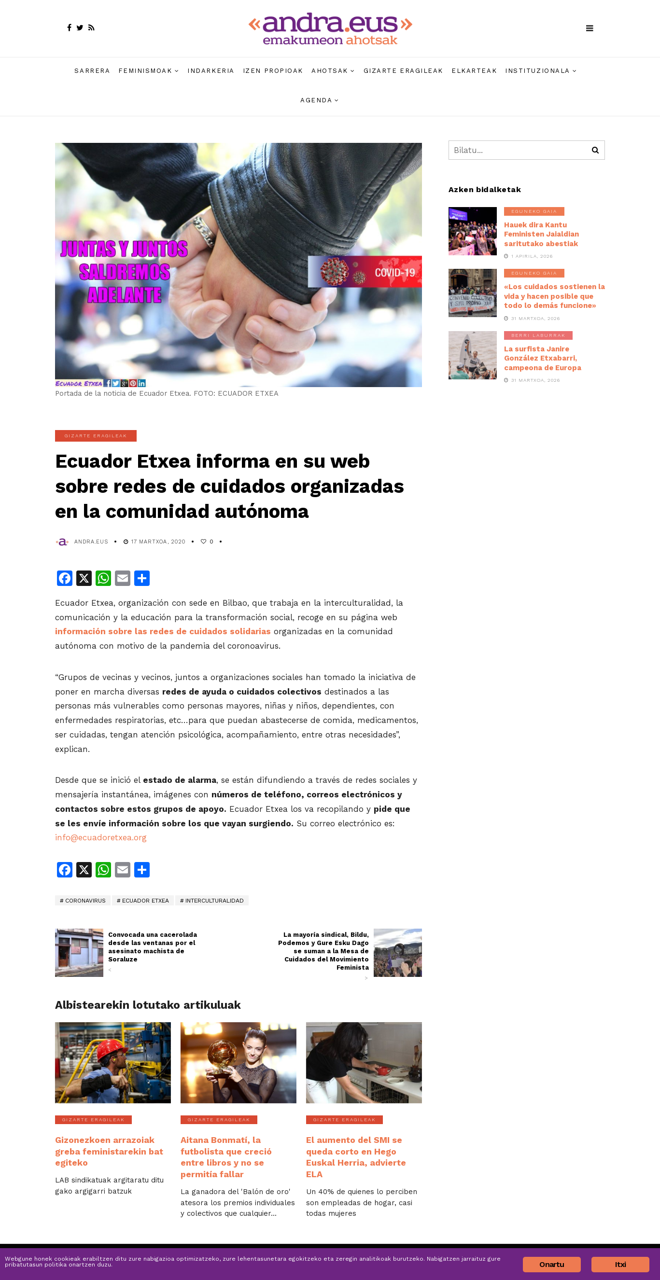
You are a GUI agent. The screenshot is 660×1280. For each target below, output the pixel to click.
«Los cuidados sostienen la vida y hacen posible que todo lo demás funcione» (554, 296)
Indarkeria (211, 70)
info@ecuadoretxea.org (101, 837)
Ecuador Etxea (145, 900)
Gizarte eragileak (404, 70)
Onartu (551, 1264)
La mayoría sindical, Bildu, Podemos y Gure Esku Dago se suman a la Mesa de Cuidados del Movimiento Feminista (322, 956)
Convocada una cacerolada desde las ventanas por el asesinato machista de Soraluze (155, 952)
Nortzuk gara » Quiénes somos (364, 1247)
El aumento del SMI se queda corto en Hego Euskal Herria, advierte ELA (362, 1149)
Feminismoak (145, 70)
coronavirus (85, 900)
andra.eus (91, 542)
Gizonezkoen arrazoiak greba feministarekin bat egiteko (112, 1144)
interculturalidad (214, 900)
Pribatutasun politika (517, 1247)
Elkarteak (474, 70)
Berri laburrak (538, 335)
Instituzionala (537, 70)
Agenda (316, 100)
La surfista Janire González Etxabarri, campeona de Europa (542, 358)
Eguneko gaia (534, 211)
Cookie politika (575, 1247)
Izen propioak (273, 70)
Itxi (620, 1264)
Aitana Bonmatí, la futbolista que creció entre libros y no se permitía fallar (238, 1149)
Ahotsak (329, 70)
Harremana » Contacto (447, 1247)
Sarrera (92, 70)
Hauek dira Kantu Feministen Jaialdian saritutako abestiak (541, 234)
